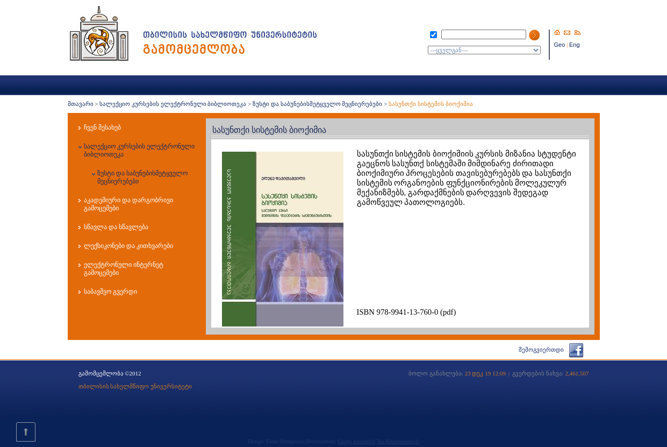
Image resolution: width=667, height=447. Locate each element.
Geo (559, 44)
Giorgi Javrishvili (356, 441)
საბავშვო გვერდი (110, 291)
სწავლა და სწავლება (116, 227)
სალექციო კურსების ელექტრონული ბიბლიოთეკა (172, 104)
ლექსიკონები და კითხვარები (128, 246)
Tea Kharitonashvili (398, 441)
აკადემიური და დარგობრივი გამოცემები (128, 204)
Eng (574, 44)
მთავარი (81, 104)
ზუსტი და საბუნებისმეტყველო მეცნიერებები (317, 104)
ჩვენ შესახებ (102, 127)
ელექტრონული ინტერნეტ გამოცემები (123, 268)
